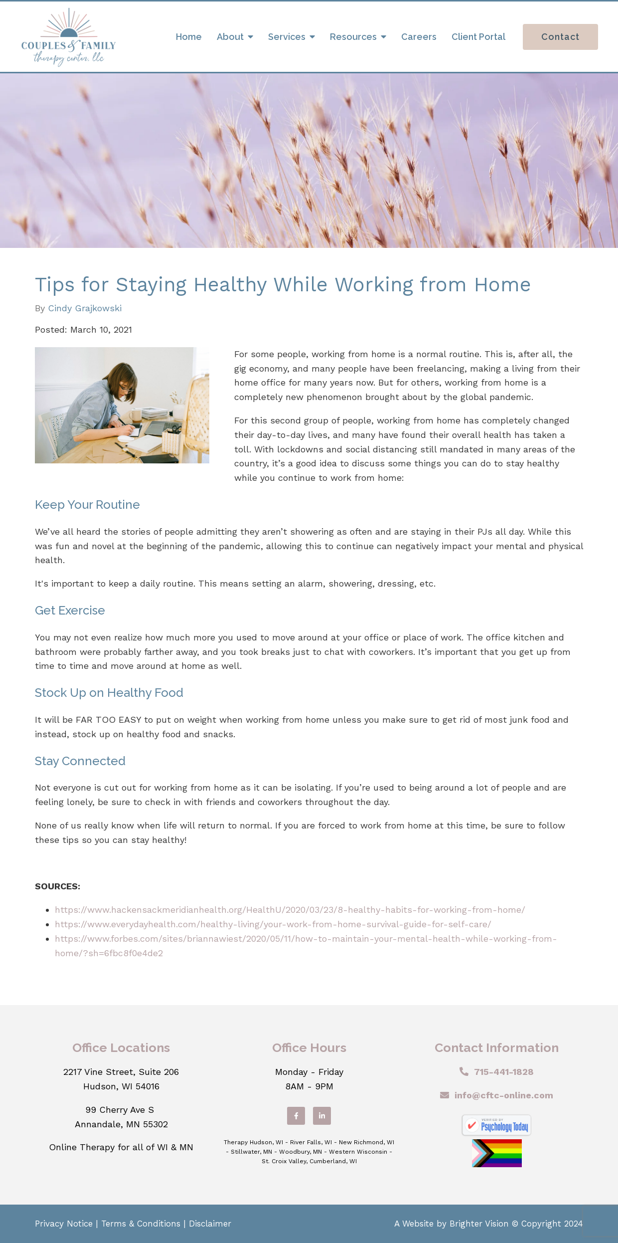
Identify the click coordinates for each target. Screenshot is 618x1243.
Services (287, 36)
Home (189, 36)
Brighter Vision (479, 1224)
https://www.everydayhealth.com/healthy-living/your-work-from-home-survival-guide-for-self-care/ (273, 924)
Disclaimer (210, 1224)
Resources (353, 36)
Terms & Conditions (140, 1224)
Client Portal (478, 36)
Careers (419, 36)
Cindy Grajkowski (85, 308)
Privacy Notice (64, 1224)
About (230, 36)
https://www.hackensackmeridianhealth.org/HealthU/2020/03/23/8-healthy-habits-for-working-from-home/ (290, 909)
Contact (560, 36)
